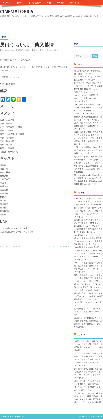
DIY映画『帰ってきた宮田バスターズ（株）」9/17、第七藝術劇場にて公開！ (88, 86)
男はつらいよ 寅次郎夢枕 (58, 246)
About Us (74, 2)
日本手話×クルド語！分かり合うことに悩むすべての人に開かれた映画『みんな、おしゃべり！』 (88, 210)
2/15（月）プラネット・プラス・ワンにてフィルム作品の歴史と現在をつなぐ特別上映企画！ (88, 166)
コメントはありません (50, 50)
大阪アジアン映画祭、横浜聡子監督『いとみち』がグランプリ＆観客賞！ (88, 150)
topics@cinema (8, 50)
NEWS (6, 2)
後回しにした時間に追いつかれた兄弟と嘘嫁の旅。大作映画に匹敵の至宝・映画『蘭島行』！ (88, 321)
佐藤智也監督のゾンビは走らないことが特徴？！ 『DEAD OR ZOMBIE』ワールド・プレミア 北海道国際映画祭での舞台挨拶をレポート (88, 226)
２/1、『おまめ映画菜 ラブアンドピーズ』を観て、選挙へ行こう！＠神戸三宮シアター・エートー (88, 266)
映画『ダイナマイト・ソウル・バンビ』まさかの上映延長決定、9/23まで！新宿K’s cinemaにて (88, 95)
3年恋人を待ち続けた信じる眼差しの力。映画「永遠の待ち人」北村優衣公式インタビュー (88, 344)
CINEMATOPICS (16, 11)
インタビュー (34, 2)
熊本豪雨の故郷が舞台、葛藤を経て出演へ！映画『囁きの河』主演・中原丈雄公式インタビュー (88, 372)
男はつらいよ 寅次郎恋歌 (11, 246)
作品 (49, 2)
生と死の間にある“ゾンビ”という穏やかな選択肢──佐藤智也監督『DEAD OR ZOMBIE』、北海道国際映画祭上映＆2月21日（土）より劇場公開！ (88, 241)
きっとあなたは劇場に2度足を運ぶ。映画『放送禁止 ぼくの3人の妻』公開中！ (88, 201)
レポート (18, 2)
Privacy (60, 2)
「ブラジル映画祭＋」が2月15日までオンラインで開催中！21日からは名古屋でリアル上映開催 (88, 253)
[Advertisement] (52, 25)
